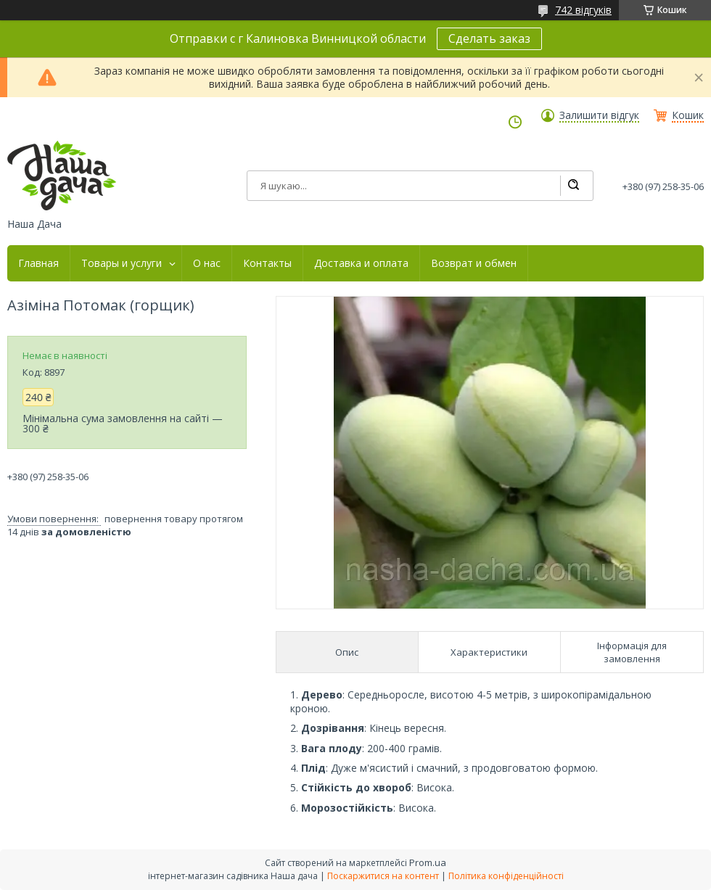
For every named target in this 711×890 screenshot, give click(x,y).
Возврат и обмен (474, 263)
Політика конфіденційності (506, 876)
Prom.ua (427, 862)
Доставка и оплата (361, 263)
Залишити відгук (599, 115)
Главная (38, 263)
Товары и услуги (121, 263)
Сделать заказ (489, 38)
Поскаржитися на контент (383, 876)
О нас (207, 263)
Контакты (267, 263)
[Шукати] (573, 186)
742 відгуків (583, 10)
